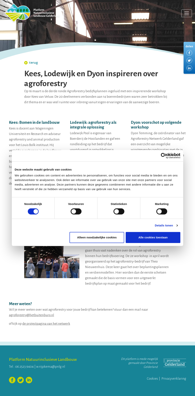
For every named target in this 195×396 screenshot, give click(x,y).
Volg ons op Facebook (12, 380)
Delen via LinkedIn (189, 68)
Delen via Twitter (189, 60)
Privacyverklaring (173, 378)
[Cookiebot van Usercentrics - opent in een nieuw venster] (163, 156)
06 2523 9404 (24, 366)
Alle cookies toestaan (153, 237)
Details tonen (164, 225)
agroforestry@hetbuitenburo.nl (31, 315)
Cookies (152, 378)
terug (31, 62)
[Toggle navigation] (186, 13)
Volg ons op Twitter (20, 380)
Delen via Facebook (189, 53)
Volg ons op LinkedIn (29, 380)
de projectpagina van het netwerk (46, 323)
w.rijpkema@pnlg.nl (50, 366)
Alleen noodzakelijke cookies (97, 237)
